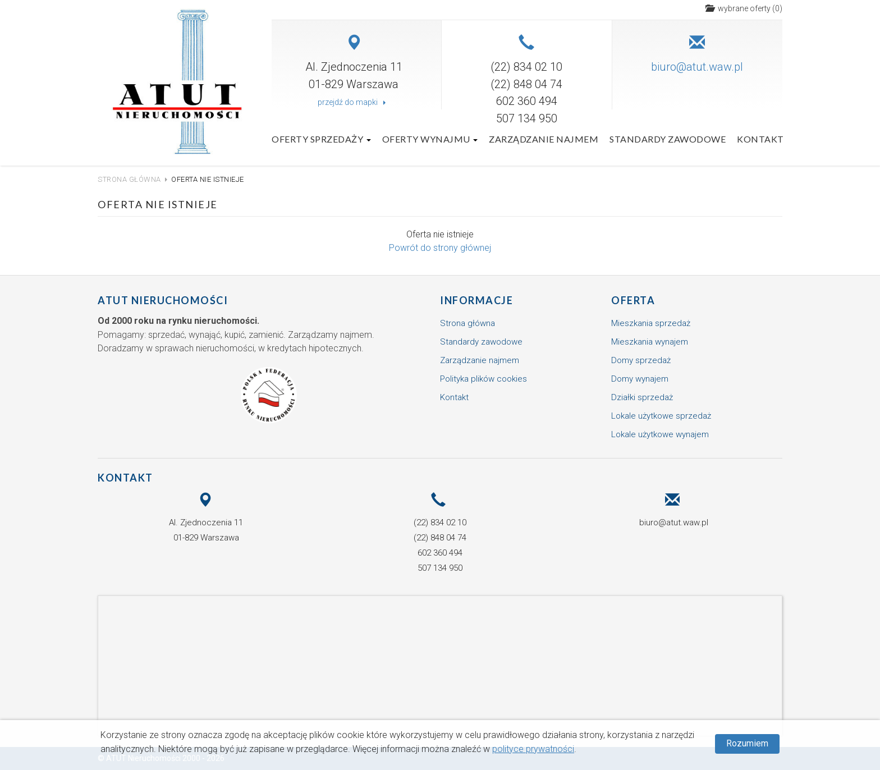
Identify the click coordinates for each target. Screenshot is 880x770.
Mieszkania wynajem (649, 342)
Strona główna (129, 179)
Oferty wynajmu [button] (430, 139)
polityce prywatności (533, 749)
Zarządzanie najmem (543, 139)
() (743, 8)
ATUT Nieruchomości (163, 300)
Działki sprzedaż (642, 397)
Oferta (633, 300)
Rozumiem (747, 743)
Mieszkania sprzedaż (650, 323)
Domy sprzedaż (641, 360)
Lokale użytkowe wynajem (660, 434)
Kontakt (760, 139)
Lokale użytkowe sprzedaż (661, 416)
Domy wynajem (639, 379)
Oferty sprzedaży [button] (321, 139)
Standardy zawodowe (667, 139)
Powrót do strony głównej (440, 247)
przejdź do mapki (353, 102)
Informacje (476, 300)
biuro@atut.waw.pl (697, 67)
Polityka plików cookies (483, 379)
